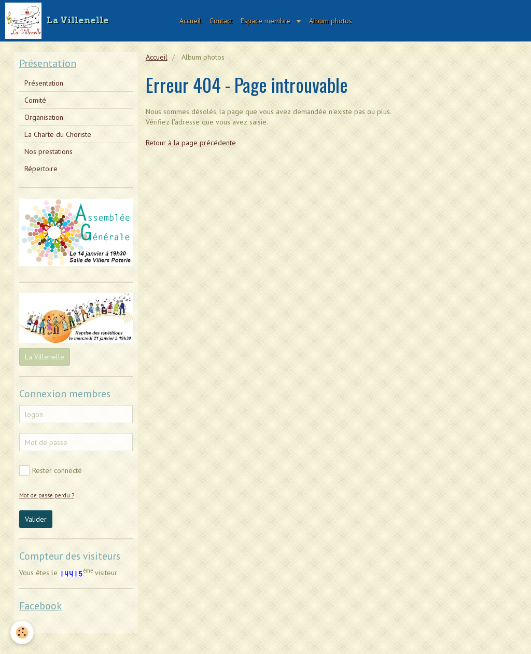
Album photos (330, 20)
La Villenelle (44, 356)
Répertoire (41, 168)
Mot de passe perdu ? (46, 495)
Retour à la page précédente (191, 142)
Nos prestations (48, 151)
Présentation (43, 83)
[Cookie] (22, 632)
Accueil (190, 20)
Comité (35, 100)
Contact (220, 20)
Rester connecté (50, 470)
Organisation (43, 117)
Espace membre (267, 20)
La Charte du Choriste (57, 134)
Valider (36, 519)
